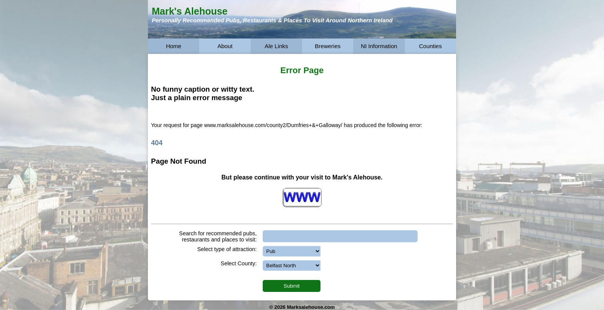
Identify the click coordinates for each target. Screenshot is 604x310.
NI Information (379, 46)
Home (173, 46)
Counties (430, 46)
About (224, 46)
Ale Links (276, 46)
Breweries (328, 46)
